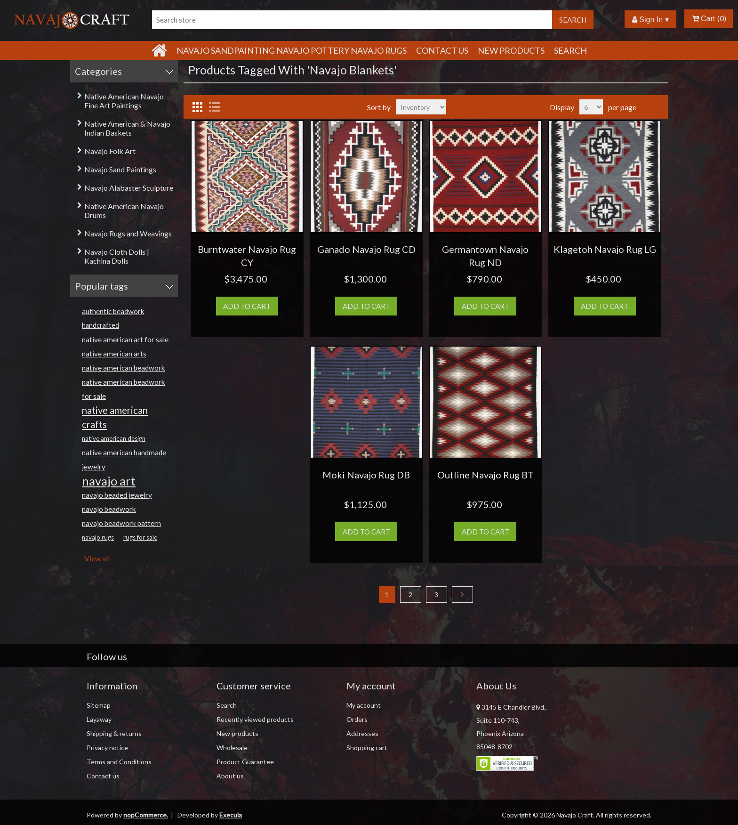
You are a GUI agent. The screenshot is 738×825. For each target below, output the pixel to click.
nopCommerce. (145, 815)
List (214, 106)
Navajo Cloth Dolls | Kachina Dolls (116, 256)
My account (363, 705)
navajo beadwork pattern (121, 523)
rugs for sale (140, 537)
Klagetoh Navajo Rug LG (605, 249)
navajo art (109, 481)
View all (97, 558)
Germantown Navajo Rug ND (485, 255)
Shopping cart (366, 748)
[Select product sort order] (421, 106)
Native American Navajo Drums (124, 210)
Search (570, 50)
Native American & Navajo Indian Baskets (127, 128)
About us (230, 776)
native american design (113, 438)
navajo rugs (98, 537)
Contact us (103, 776)
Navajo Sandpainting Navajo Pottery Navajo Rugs (291, 50)
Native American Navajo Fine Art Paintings (124, 101)
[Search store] (352, 19)
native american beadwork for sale (123, 389)
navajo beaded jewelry (117, 495)
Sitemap (99, 705)
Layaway (99, 719)
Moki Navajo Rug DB (366, 474)
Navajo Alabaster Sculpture (128, 187)
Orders (357, 719)
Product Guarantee (245, 762)
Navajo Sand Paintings (120, 169)
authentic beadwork (113, 311)
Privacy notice (107, 748)
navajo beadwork (109, 509)
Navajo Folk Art (110, 150)
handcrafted (100, 325)
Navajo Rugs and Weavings (128, 233)
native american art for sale (125, 339)
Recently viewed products (255, 719)
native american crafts (115, 417)
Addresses (362, 733)
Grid (197, 106)
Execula (230, 815)
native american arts (114, 353)
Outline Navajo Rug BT (485, 474)
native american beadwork (123, 368)
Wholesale (232, 748)
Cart (703, 19)
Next (462, 594)
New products (511, 50)
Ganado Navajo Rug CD (366, 249)
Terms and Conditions (119, 762)
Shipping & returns (114, 733)
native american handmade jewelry (124, 459)
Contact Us (442, 50)
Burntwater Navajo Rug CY (247, 255)
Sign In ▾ (650, 20)
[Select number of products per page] (591, 106)
